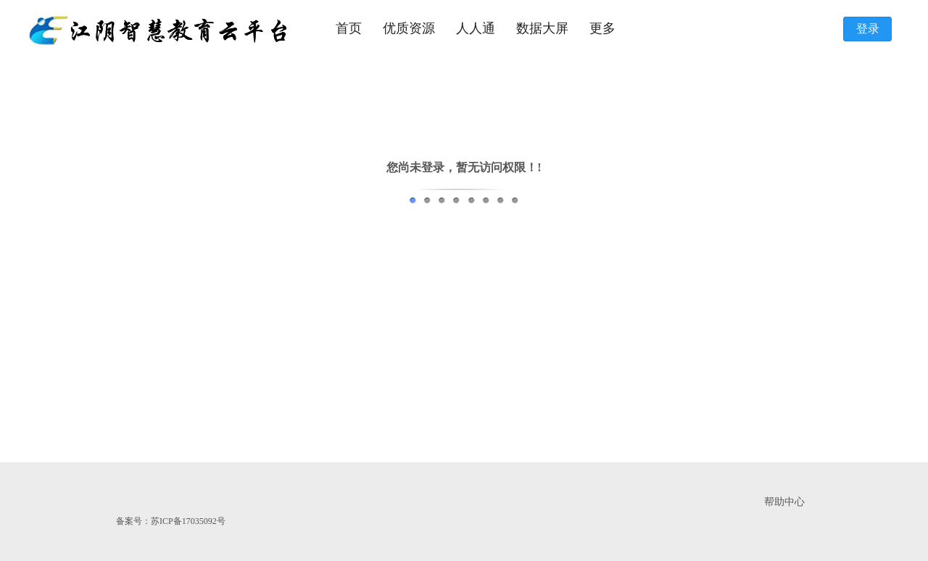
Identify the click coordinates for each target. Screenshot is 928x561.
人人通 (475, 28)
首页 (349, 28)
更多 (602, 28)
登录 (867, 28)
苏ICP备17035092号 (188, 521)
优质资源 (409, 28)
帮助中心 (784, 501)
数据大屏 (542, 28)
